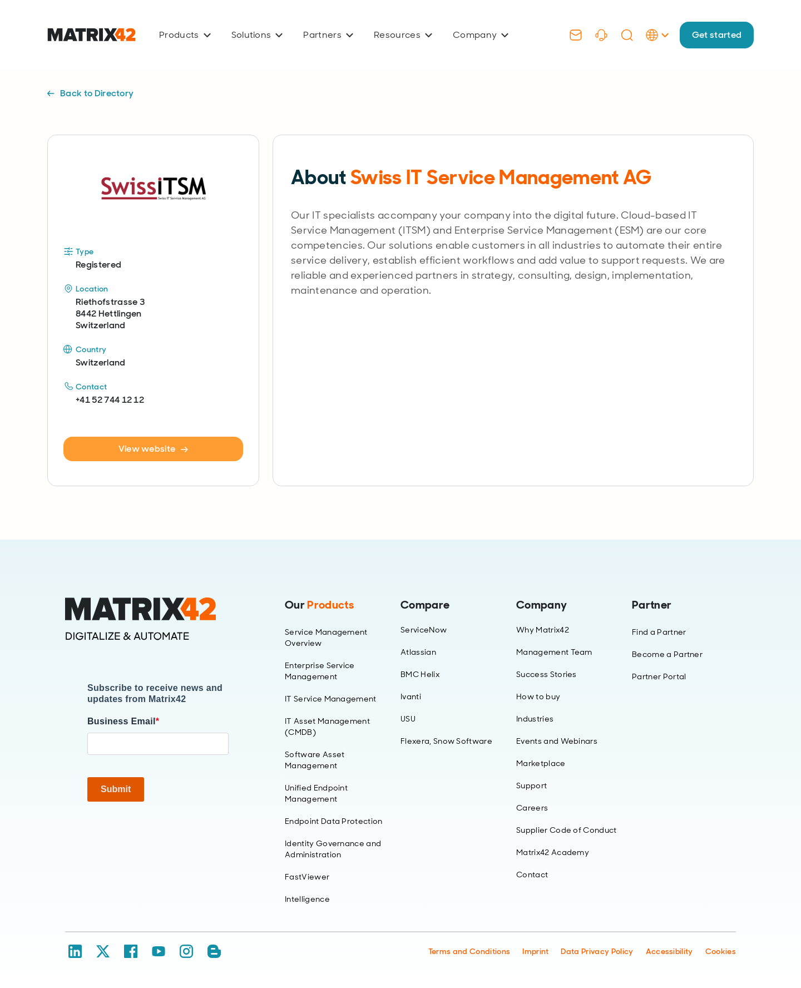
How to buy (538, 696)
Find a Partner (659, 632)
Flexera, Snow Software (446, 741)
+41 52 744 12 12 (110, 400)
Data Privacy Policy (597, 951)
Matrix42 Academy (552, 852)
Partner (651, 604)
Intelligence (307, 899)
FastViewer (307, 877)
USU (408, 719)
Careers (532, 808)
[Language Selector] (656, 46)
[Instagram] (186, 951)
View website (153, 449)
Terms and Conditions (469, 951)
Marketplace (541, 763)
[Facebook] (131, 951)
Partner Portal (659, 676)
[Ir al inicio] (91, 35)
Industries (534, 719)
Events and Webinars (556, 741)
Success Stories (546, 674)
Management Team (554, 652)
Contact (532, 875)
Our (319, 604)
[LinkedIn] (75, 951)
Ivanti (410, 696)
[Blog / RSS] (214, 951)
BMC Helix (419, 674)
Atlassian (418, 652)
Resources (403, 35)
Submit (116, 789)
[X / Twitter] (103, 951)
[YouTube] (159, 951)
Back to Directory (90, 93)
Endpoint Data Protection (334, 821)
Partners (328, 35)
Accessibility (669, 951)
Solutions (257, 35)
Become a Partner (667, 654)
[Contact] (575, 35)
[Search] (626, 35)
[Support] (601, 35)
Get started (716, 35)
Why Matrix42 (542, 630)
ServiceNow (423, 630)
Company (480, 35)
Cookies (720, 951)
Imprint (535, 951)
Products (185, 35)
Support (531, 785)
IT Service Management (331, 699)
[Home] (158, 619)
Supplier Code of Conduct (566, 830)
